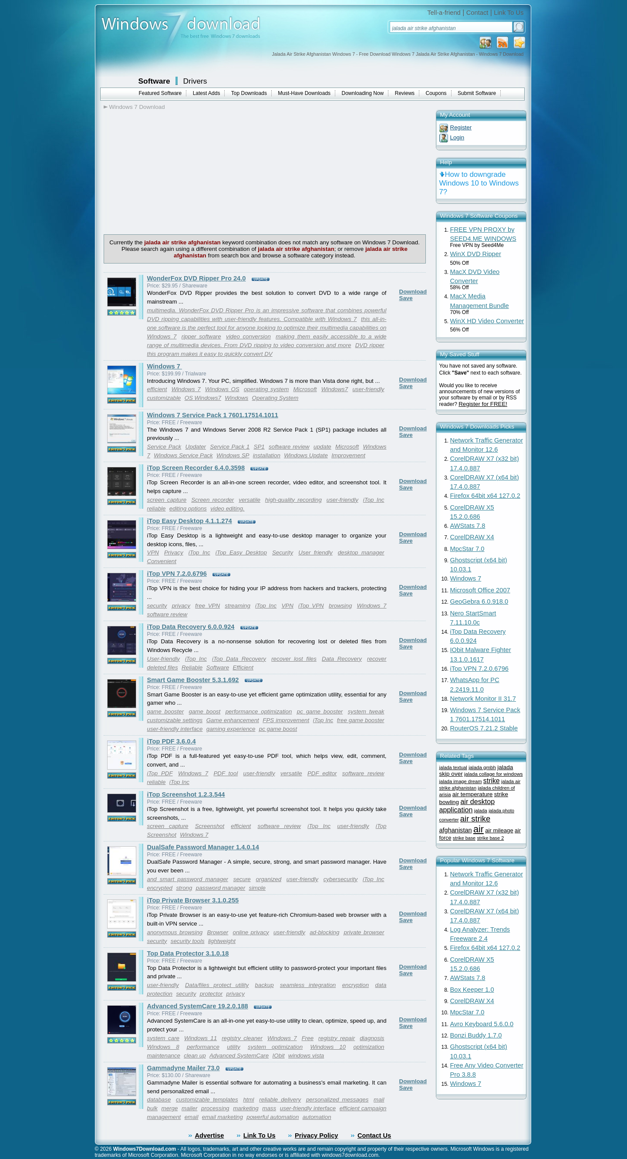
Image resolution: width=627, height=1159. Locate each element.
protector (211, 993)
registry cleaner (242, 1038)
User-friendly (163, 659)
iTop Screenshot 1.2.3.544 (186, 794)
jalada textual (453, 767)
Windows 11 (200, 1038)
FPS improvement (286, 720)
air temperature (472, 794)
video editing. (227, 508)
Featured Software (160, 93)
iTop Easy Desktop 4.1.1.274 (189, 520)
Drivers (195, 81)
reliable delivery (280, 1099)
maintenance (163, 1055)
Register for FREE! (482, 404)
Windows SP (232, 455)
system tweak (366, 711)
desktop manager (361, 552)
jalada (480, 810)
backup (264, 985)
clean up (195, 1055)
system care (163, 1038)
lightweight (222, 941)
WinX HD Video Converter (487, 321)
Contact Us (374, 1135)
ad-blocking (324, 932)
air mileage (499, 830)
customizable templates (207, 1099)
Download (413, 291)
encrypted (160, 888)
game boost (205, 711)
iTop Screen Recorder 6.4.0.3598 (196, 467)
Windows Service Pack (183, 455)
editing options (188, 508)
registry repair (336, 1038)
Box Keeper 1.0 (472, 989)
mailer (189, 1108)
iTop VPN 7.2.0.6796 (177, 573)
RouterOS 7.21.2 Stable (484, 728)
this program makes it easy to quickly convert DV (210, 354)
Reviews (405, 93)
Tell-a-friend (444, 12)
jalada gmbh (482, 767)
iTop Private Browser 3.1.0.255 (193, 900)
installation (266, 455)
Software (154, 81)
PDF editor (322, 773)
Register (461, 127)
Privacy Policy (316, 1135)
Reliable (192, 667)
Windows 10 (328, 1047)
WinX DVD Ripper (475, 253)
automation (317, 1117)
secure (242, 879)
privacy (181, 605)
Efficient (243, 667)
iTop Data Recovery (239, 659)
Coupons (436, 93)
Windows (236, 398)
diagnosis (372, 1038)
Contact (477, 12)
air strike (475, 818)
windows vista (306, 1055)
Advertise (209, 1135)
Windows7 (334, 389)
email (192, 1117)
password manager (220, 888)
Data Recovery (342, 659)
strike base (464, 838)
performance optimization (259, 711)
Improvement (348, 455)
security (157, 605)
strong (184, 888)
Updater (195, 446)
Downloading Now (363, 93)
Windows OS (222, 389)
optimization (368, 1047)
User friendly (315, 552)
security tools (188, 941)
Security (282, 552)
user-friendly (368, 389)
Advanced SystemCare (239, 1055)
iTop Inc (373, 500)
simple (257, 888)
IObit (279, 1055)
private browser (364, 932)
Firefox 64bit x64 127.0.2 (485, 495)
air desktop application (467, 805)
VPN (153, 552)
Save (406, 298)
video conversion (248, 336)
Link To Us (508, 12)
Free (308, 1038)
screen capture (167, 500)
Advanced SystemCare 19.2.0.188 (197, 1006)
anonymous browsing (175, 932)
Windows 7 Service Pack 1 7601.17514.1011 (212, 415)
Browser (217, 932)
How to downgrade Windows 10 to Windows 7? (479, 183)
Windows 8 (163, 1047)
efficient (157, 389)
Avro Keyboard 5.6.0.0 (482, 1023)
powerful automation (272, 1117)
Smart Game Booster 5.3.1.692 (193, 679)
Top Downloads (249, 93)
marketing (246, 1108)
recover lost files (294, 659)
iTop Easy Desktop (241, 552)
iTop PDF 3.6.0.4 (171, 741)
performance (203, 1047)
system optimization (275, 1047)
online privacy (251, 932)
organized (269, 879)
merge (170, 1108)
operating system (266, 389)
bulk (152, 1108)
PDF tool (225, 773)
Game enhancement (232, 720)
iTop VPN (311, 605)
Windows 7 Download (137, 107)
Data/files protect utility (217, 985)
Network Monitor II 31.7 (483, 698)
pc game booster (320, 711)
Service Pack (164, 446)
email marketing (222, 1117)
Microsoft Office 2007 (480, 590)
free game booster (360, 720)
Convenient (161, 561)
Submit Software (477, 93)
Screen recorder (212, 500)
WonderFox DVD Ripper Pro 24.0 (196, 278)
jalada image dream (460, 781)
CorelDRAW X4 (472, 537)
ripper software (201, 336)
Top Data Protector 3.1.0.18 (188, 953)
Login (457, 137)
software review (289, 446)
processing (215, 1108)
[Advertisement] (177, 171)
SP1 (259, 446)
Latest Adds (206, 93)
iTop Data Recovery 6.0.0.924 (191, 626)
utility (233, 1047)
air (478, 829)
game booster (165, 711)
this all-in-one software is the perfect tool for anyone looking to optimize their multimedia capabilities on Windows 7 (267, 328)
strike (491, 780)
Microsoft (305, 389)
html (248, 1099)
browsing (340, 605)
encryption (355, 985)
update (322, 446)
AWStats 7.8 (467, 525)
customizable (164, 398)
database (159, 1099)
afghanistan (455, 830)
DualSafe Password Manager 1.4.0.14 (203, 847)
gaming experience (231, 729)
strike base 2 (490, 838)
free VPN (207, 605)
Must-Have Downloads (304, 93)
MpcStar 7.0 (467, 548)
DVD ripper (369, 345)
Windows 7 (164, 366)
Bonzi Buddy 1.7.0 (476, 1035)
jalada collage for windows (493, 774)
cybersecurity (341, 879)
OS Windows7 (203, 398)
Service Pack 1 (229, 446)
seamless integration (308, 985)
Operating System (275, 398)
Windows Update (306, 455)
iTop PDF (160, 773)
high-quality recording (293, 500)
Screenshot (209, 826)
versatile (249, 500)
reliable (156, 508)
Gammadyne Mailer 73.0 (183, 1067)
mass (269, 1108)
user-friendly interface (175, 729)
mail (379, 1099)
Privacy (173, 552)
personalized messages (337, 1099)
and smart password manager (188, 879)
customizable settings (175, 720)
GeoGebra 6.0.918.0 (479, 601)
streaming (237, 605)
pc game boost (278, 729)
